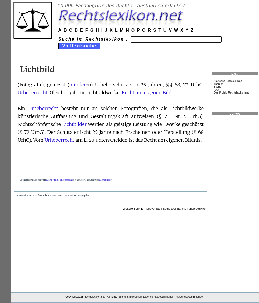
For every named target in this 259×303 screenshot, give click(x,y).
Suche (217, 86)
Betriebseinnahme (174, 208)
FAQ (216, 89)
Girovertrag (153, 208)
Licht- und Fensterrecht (59, 179)
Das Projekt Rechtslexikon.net (231, 92)
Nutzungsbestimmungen (190, 296)
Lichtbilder (74, 124)
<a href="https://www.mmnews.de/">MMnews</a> (235, 198)
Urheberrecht (33, 93)
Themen (218, 83)
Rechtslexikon (92, 296)
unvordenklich (197, 208)
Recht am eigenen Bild (147, 93)
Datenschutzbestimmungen (159, 296)
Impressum (136, 296)
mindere (78, 85)
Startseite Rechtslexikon (228, 81)
